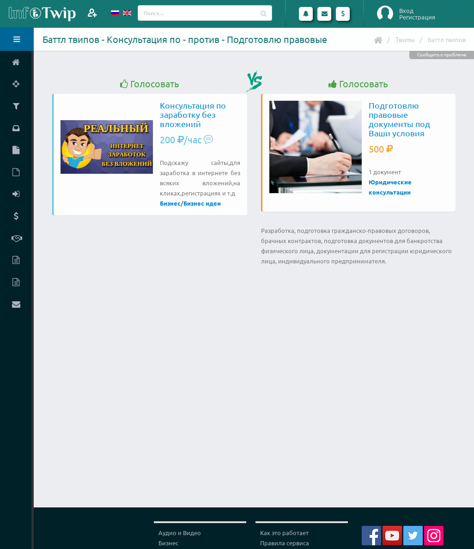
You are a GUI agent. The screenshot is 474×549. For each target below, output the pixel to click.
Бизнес (170, 203)
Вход (406, 10)
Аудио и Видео (179, 533)
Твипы (405, 39)
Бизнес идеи (202, 203)
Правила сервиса (284, 543)
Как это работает (284, 533)
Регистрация (417, 17)
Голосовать (149, 84)
